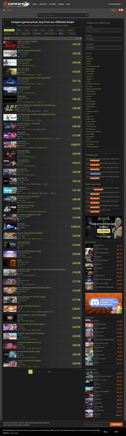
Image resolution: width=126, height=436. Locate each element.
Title (6, 38)
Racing (88, 61)
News (68, 4)
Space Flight (90, 134)
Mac (61, 33)
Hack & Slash (90, 91)
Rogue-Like (89, 119)
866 (49, 372)
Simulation (89, 74)
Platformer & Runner (93, 84)
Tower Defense (91, 121)
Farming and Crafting (93, 131)
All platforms (9, 30)
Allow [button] (116, 432)
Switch (70, 30)
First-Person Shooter (93, 66)
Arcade (88, 99)
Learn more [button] (14, 433)
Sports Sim (89, 76)
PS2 (51, 30)
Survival (88, 96)
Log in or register (114, 4)
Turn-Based (90, 144)
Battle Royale (90, 106)
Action (88, 56)
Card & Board (90, 104)
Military (88, 139)
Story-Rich (89, 116)
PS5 (27, 30)
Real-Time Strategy (92, 141)
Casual (88, 64)
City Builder (90, 136)
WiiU (7, 33)
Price (78, 38)
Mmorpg (89, 86)
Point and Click (91, 94)
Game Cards (43, 4)
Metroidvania (90, 129)
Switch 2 (71, 33)
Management (90, 69)
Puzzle (88, 81)
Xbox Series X (50, 33)
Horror (88, 109)
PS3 (43, 30)
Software (52, 4)
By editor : (103, 47)
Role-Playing (90, 71)
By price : (103, 38)
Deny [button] (105, 432)
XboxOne (26, 33)
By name (103, 29)
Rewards (61, 4)
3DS (16, 33)
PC (19, 30)
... (43, 372)
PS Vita (60, 30)
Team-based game (92, 146)
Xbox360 (37, 33)
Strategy (89, 79)
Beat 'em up (90, 124)
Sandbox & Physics (92, 111)
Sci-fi (87, 114)
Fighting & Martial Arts (93, 89)
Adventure (89, 59)
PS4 (35, 30)
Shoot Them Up (91, 126)
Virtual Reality (90, 101)
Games (35, 4)
